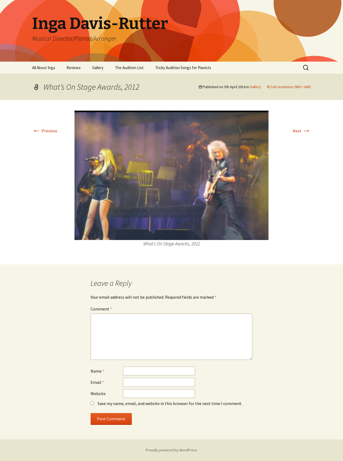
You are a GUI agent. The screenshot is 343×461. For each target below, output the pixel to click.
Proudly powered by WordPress (171, 450)
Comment (101, 309)
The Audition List (129, 67)
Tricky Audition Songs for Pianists (183, 67)
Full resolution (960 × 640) (291, 86)
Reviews (73, 67)
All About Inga (43, 67)
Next (302, 130)
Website (98, 393)
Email (97, 382)
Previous (44, 130)
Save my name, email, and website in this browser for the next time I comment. (170, 403)
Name (97, 371)
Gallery (97, 67)
